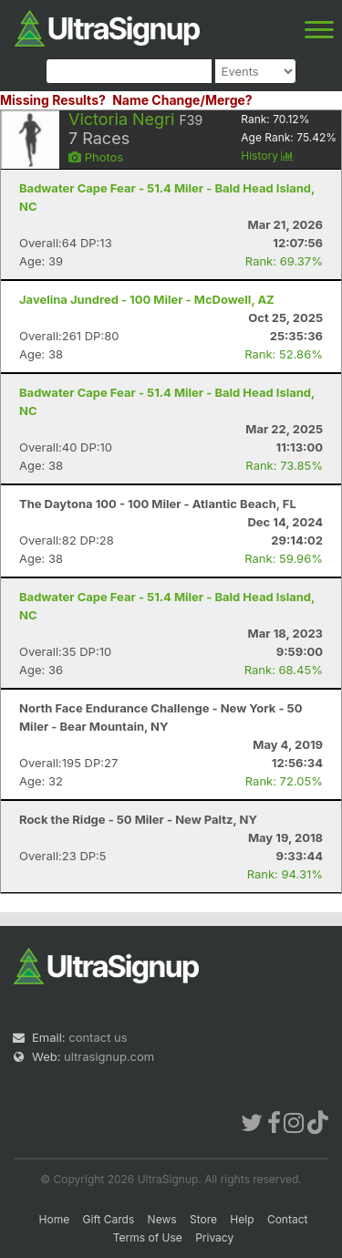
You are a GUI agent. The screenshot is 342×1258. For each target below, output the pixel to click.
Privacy (214, 1237)
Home (54, 1219)
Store (203, 1219)
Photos (95, 157)
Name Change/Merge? (182, 100)
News (162, 1219)
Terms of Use (147, 1237)
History (267, 155)
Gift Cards (109, 1219)
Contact (287, 1219)
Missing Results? (53, 100)
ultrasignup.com (109, 1056)
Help (242, 1219)
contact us (97, 1037)
